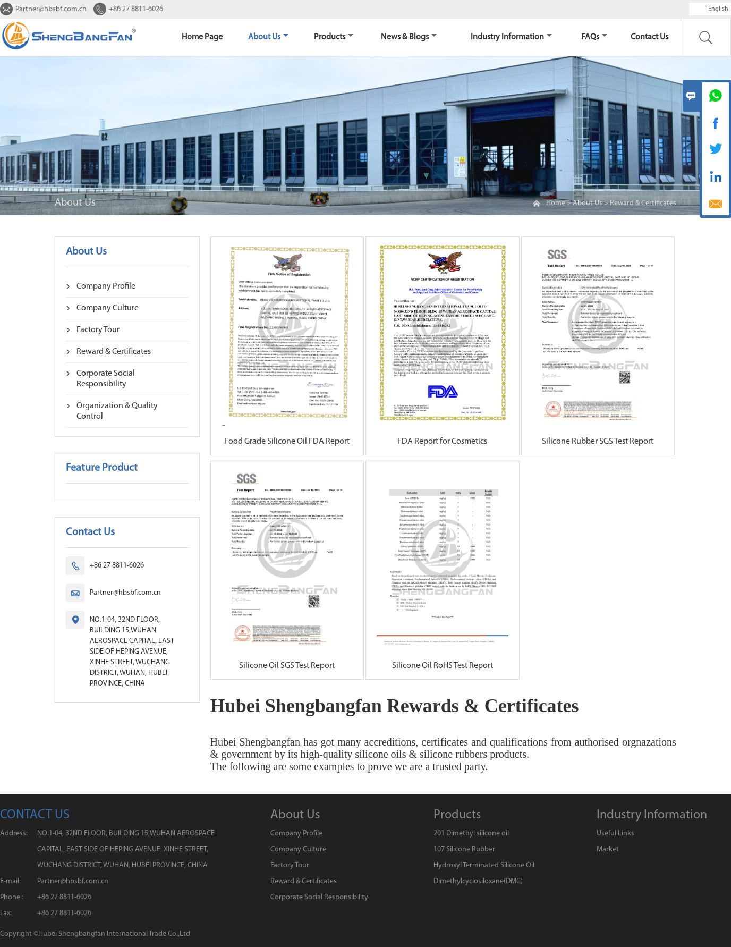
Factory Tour (98, 330)
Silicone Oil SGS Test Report (287, 666)
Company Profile (105, 286)
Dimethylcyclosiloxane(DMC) (478, 881)
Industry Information (511, 37)
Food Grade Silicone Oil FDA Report (287, 441)
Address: (14, 834)
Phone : (11, 897)
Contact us (649, 37)
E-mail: (10, 881)
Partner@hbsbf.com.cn (51, 9)
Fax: (6, 913)
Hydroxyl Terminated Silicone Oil (484, 865)
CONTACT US (35, 815)
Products (333, 37)
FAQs (594, 37)
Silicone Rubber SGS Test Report (597, 441)
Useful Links (615, 834)
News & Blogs (409, 37)
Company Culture (107, 308)
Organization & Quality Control (117, 411)
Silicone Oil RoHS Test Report (442, 666)
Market (608, 849)
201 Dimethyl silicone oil (471, 834)
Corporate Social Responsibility (105, 378)
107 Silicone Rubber (464, 849)
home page (202, 37)
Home (555, 203)
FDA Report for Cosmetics (442, 441)
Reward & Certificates (643, 203)
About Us (268, 37)
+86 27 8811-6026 (136, 9)
